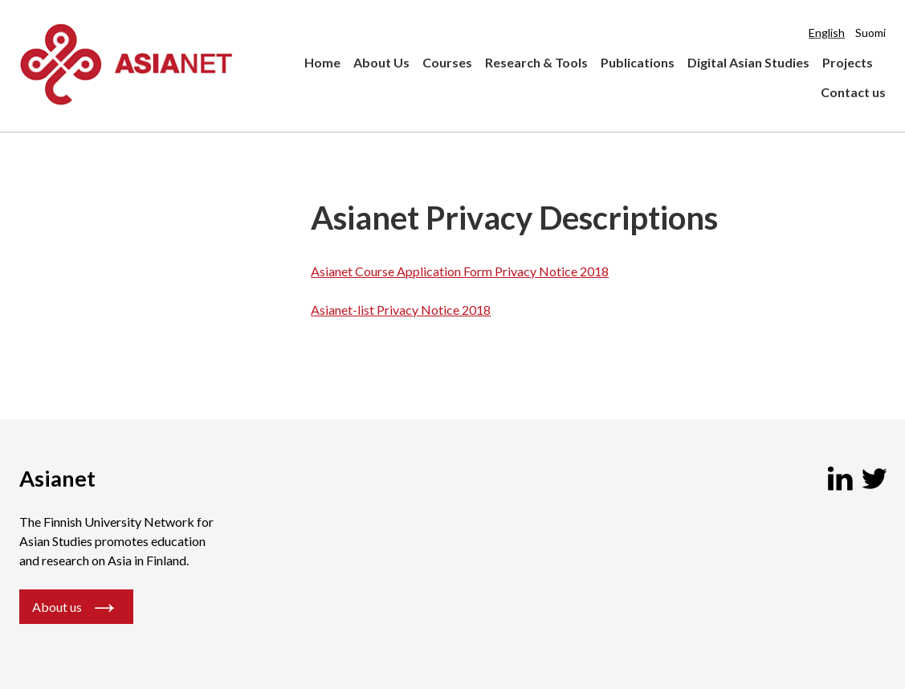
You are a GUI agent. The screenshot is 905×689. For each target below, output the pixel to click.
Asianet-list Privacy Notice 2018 (401, 309)
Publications (638, 62)
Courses (447, 62)
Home (322, 62)
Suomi (870, 32)
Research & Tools (536, 62)
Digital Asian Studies (748, 62)
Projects (847, 62)
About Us (381, 62)
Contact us (853, 92)
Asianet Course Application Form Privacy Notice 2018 (460, 271)
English (827, 32)
